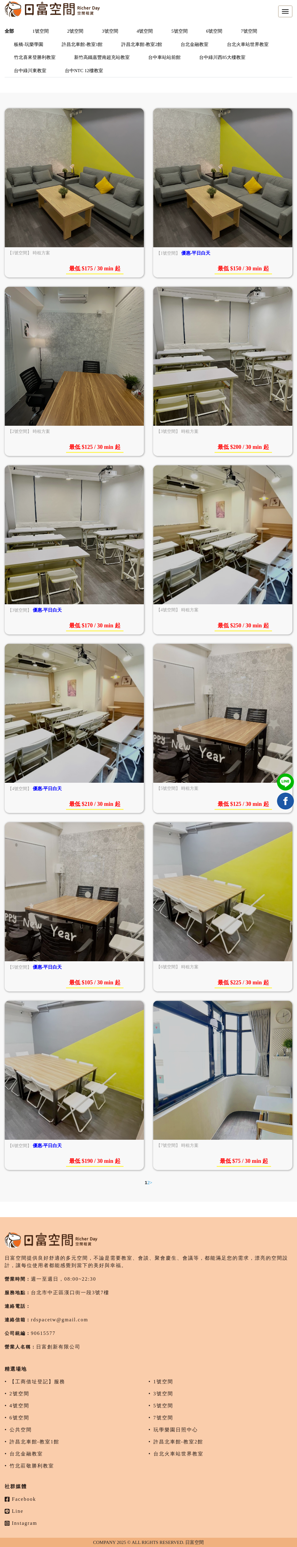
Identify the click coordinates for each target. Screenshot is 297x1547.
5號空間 (179, 31)
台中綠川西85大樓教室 (222, 57)
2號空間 (75, 31)
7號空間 (249, 31)
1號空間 (40, 31)
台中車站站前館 (164, 57)
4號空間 (145, 31)
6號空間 (214, 31)
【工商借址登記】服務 (37, 1381)
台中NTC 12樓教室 (84, 70)
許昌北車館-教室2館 (141, 44)
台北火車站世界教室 (248, 44)
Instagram (21, 1523)
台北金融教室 (194, 44)
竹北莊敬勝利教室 (32, 1465)
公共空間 (21, 1429)
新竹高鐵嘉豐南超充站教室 (102, 57)
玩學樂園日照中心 (175, 1429)
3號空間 (110, 31)
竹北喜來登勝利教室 (35, 57)
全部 (9, 31)
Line (14, 1511)
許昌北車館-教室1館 (82, 44)
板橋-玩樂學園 (28, 44)
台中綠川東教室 (30, 70)
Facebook (20, 1499)
